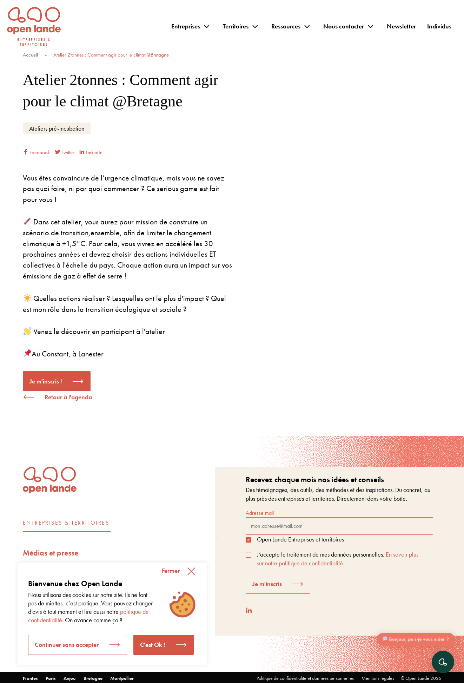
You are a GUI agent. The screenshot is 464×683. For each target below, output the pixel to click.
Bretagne (93, 678)
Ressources (285, 26)
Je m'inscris (267, 584)
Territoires (235, 26)
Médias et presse (50, 553)
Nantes (30, 678)
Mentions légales (378, 678)
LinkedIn (90, 152)
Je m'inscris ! (45, 381)
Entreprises (185, 26)
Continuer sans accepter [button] (67, 645)
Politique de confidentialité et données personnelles (305, 678)
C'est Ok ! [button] (152, 645)
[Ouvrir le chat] (443, 662)
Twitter (64, 152)
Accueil (30, 54)
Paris (51, 678)
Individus (439, 26)
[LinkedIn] (249, 610)
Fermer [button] (171, 570)
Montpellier (122, 678)
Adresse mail (339, 521)
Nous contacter (343, 26)
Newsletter (401, 26)
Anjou (70, 678)
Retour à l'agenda (68, 397)
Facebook (36, 152)
